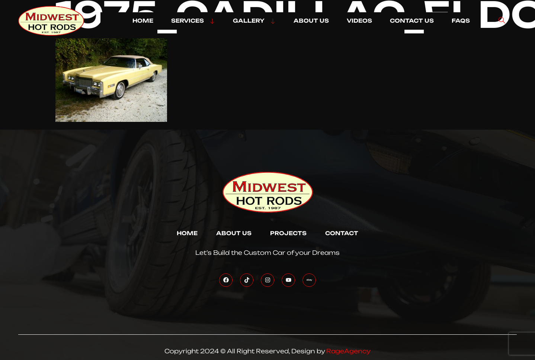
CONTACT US (412, 20)
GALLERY (254, 20)
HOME (142, 20)
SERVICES (193, 20)
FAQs (461, 20)
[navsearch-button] (501, 20)
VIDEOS (359, 20)
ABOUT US (311, 20)
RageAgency (348, 351)
